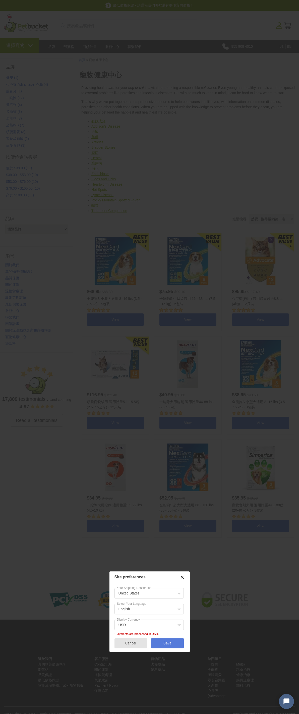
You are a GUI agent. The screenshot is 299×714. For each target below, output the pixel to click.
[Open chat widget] (286, 701)
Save (167, 643)
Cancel (130, 643)
